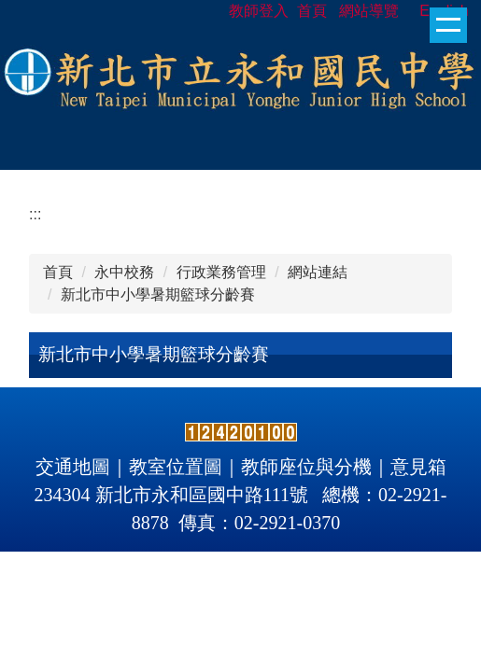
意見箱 (418, 466)
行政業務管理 (221, 272)
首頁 (58, 272)
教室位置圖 (175, 466)
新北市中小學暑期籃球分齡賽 (158, 294)
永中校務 (124, 272)
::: (35, 214)
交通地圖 (72, 466)
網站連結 (317, 272)
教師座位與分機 (306, 466)
